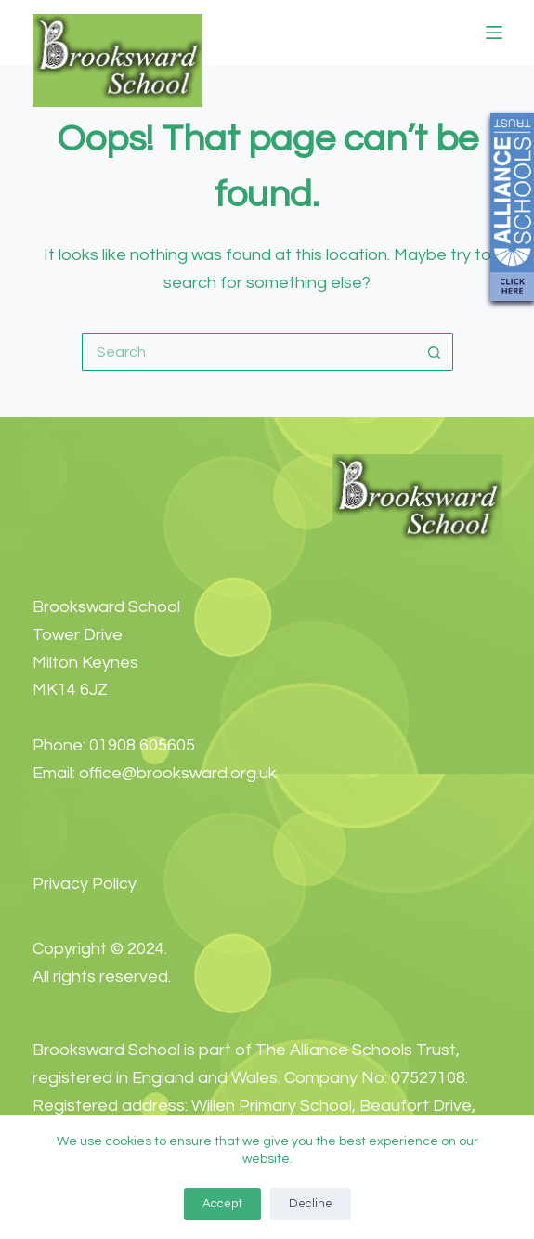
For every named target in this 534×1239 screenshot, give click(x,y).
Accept (222, 1203)
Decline (310, 1203)
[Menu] (494, 32)
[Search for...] (249, 352)
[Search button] (434, 352)
